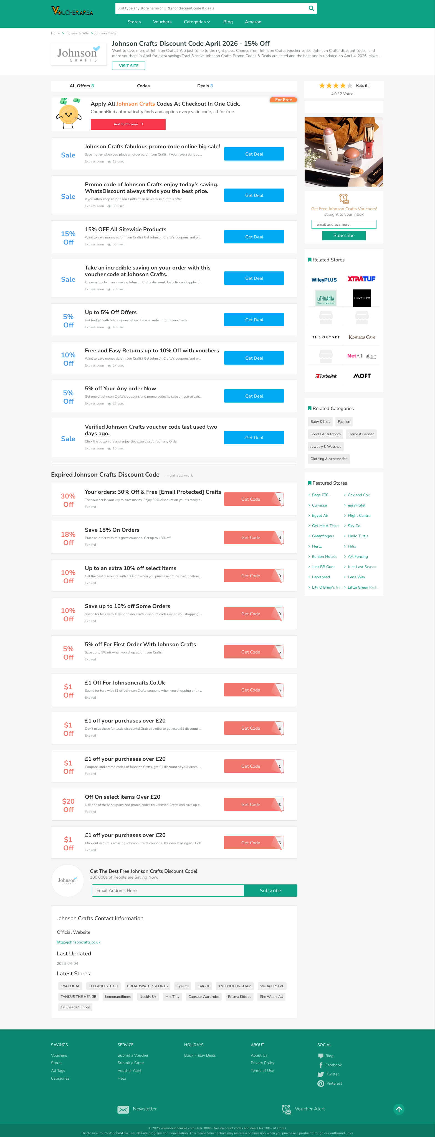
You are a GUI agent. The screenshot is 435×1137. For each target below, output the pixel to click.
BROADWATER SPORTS (147, 986)
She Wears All (271, 996)
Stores (134, 22)
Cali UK (203, 986)
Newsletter (136, 1108)
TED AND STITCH (103, 986)
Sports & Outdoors (325, 434)
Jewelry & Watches (325, 446)
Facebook (329, 1065)
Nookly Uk (148, 996)
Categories (197, 22)
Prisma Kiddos (239, 996)
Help (122, 1078)
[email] (194, 890)
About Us (259, 1055)
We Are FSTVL (272, 986)
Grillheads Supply (75, 1007)
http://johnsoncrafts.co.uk (78, 942)
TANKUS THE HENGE (78, 996)
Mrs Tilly (172, 996)
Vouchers (162, 22)
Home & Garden (361, 434)
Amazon (253, 22)
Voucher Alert (129, 1070)
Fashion (344, 421)
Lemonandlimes (118, 996)
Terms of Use (262, 1070)
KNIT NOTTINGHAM (234, 986)
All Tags (58, 1070)
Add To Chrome (130, 124)
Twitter (328, 1074)
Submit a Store (131, 1062)
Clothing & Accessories (328, 458)
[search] (216, 8)
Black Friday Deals (200, 1055)
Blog (228, 22)
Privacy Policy (262, 1062)
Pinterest (329, 1083)
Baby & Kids (320, 421)
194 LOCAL (70, 986)
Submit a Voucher (133, 1055)
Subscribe (270, 890)
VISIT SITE (128, 65)
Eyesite (183, 986)
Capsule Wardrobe (203, 996)
